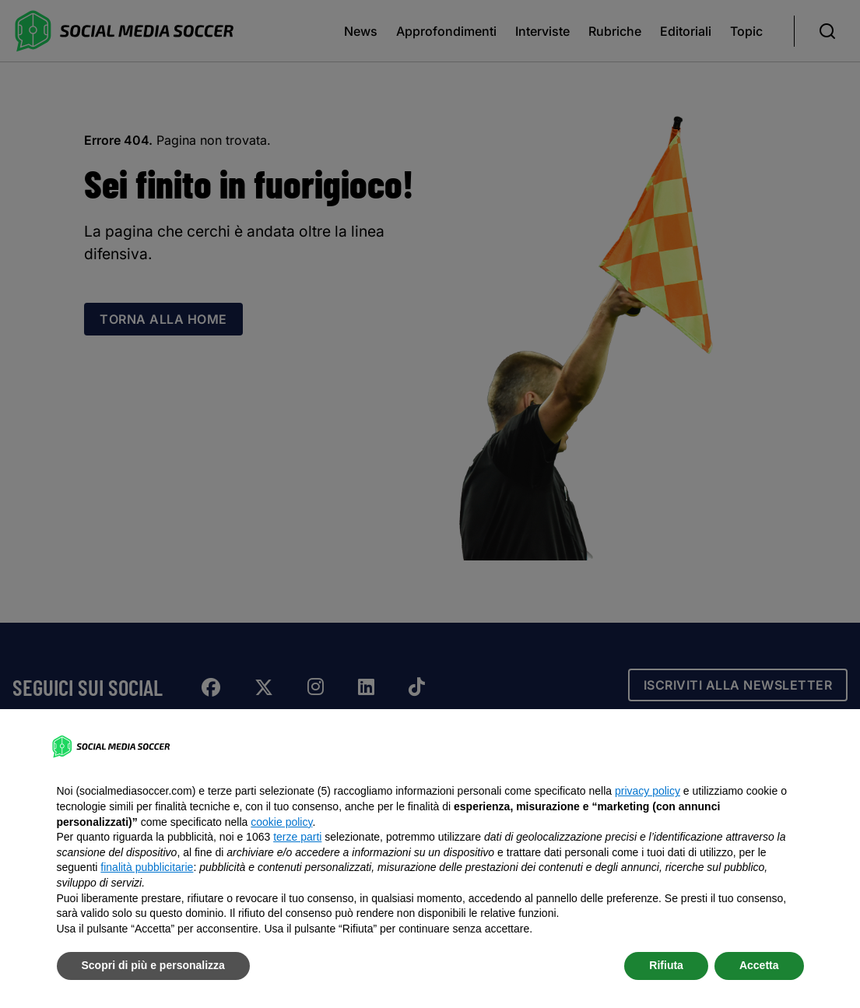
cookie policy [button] (281, 822)
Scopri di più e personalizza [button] (153, 965)
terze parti (297, 837)
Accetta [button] (759, 965)
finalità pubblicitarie (146, 867)
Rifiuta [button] (666, 965)
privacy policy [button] (647, 791)
